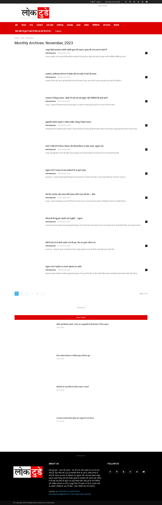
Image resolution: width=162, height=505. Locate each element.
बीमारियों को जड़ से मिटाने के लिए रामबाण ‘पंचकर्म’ (72, 387)
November (30, 38)
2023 (22, 38)
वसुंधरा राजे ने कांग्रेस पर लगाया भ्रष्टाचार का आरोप (70, 266)
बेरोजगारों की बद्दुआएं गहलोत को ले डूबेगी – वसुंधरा (71, 218)
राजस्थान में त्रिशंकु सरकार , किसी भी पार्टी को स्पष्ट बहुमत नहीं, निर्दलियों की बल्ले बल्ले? (89, 97)
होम (16, 25)
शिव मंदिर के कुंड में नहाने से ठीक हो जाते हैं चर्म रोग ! (33, 31)
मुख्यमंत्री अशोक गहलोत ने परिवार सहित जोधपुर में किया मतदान (77, 121)
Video (58, 31)
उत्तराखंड (70, 25)
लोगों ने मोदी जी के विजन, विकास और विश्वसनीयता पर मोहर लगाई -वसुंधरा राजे (85, 145)
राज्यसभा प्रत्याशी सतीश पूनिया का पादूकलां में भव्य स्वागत (75, 418)
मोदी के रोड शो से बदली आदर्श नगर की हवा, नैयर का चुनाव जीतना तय (80, 242)
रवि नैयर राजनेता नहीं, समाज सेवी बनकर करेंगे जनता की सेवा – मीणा (80, 194)
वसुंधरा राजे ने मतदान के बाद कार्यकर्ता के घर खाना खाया (73, 170)
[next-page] (42, 294)
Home (17, 38)
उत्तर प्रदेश (49, 25)
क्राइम (78, 25)
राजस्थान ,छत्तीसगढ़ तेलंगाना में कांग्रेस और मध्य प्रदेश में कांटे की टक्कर (80, 73)
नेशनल (23, 25)
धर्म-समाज (106, 25)
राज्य (31, 25)
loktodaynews (50, 53)
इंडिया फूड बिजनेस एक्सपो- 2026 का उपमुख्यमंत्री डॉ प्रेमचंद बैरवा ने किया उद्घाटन (82, 324)
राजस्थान (40, 25)
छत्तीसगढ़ (60, 25)
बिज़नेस (116, 25)
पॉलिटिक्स (95, 25)
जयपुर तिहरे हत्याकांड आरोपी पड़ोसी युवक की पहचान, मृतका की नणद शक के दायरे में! (89, 49)
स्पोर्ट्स (86, 25)
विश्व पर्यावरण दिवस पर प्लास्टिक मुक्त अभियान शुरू (73, 356)
